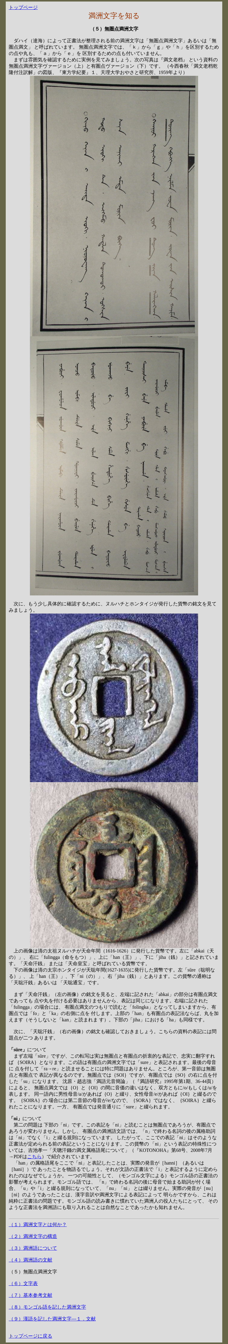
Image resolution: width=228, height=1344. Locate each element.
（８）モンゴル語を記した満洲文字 (47, 1307)
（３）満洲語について (33, 1248)
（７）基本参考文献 (30, 1295)
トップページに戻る (30, 1336)
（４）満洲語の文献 (30, 1259)
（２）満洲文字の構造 (33, 1236)
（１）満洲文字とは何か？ (38, 1224)
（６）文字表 (23, 1283)
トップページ (23, 7)
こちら (34, 1156)
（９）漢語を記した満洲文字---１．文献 (52, 1318)
